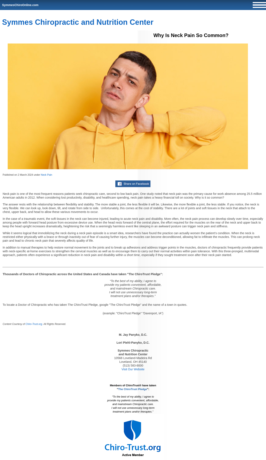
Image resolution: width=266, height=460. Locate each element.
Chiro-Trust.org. (34, 324)
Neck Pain (46, 174)
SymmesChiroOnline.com (20, 5)
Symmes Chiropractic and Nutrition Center (77, 22)
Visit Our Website (133, 369)
